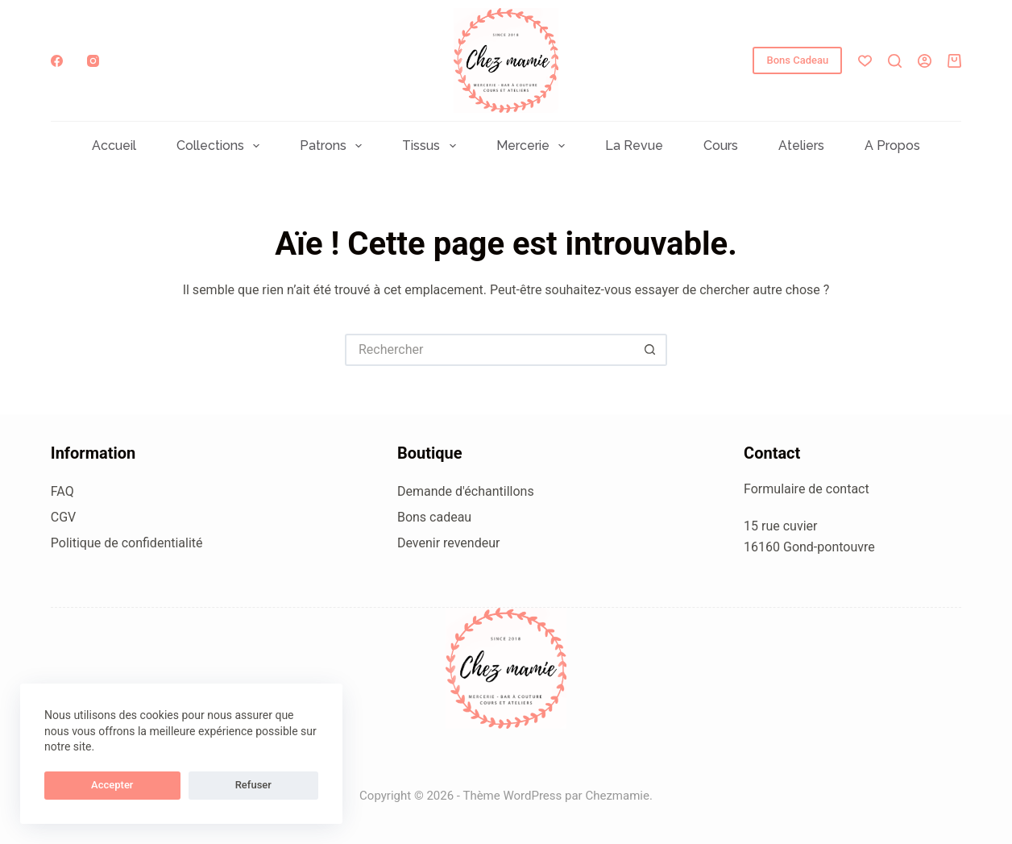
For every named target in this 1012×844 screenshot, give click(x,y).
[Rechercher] (895, 61)
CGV (64, 517)
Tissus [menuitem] (432, 146)
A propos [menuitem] (892, 146)
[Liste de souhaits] (865, 61)
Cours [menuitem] (720, 146)
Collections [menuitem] (221, 146)
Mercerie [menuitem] (533, 146)
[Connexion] (924, 61)
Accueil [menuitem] (114, 146)
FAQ (62, 491)
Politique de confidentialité (127, 543)
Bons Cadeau (797, 60)
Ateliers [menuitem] (801, 146)
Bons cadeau (434, 517)
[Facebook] (57, 61)
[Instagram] (93, 61)
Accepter (81, 785)
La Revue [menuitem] (634, 146)
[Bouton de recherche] (651, 350)
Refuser (161, 785)
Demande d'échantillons (465, 491)
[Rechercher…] (490, 350)
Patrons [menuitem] (334, 146)
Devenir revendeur (448, 543)
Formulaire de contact (806, 489)
